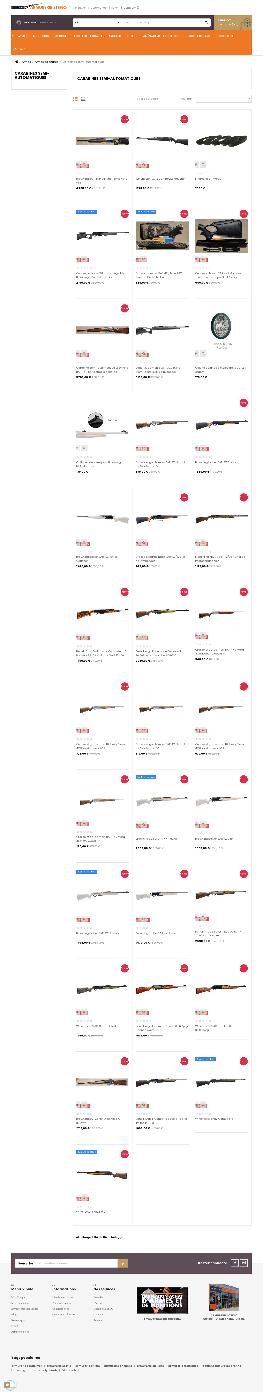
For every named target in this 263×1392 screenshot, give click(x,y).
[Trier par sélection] (224, 99)
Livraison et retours (62, 1297)
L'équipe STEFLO (103, 1308)
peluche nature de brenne (221, 1366)
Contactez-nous (60, 1308)
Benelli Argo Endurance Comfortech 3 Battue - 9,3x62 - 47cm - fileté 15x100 (101, 653)
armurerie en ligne (150, 1366)
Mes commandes (20, 1303)
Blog (13, 1314)
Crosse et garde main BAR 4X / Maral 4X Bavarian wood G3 (220, 746)
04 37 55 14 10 (51, 22)
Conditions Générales (63, 1314)
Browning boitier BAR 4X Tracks (215, 462)
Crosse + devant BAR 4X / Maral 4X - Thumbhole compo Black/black (219, 275)
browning (18, 1370)
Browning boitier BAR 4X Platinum (157, 839)
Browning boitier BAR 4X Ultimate (98, 933)
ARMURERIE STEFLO (224, 1315)
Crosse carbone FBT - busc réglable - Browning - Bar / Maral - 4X (101, 275)
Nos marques (18, 1320)
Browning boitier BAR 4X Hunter (156, 933)
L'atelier (97, 1303)
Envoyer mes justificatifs (24, 1308)
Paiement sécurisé (62, 1303)
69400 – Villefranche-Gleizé (224, 1319)
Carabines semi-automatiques (32, 75)
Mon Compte (18, 1297)
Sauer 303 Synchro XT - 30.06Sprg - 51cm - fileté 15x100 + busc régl (159, 370)
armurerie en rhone (118, 1366)
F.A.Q (14, 1326)
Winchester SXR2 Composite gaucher (161, 179)
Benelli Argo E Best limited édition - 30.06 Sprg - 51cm (218, 934)
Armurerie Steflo (20, 1331)
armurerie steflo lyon (27, 1366)
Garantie (98, 1314)
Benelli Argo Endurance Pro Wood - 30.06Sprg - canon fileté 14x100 (159, 653)
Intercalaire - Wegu (208, 179)
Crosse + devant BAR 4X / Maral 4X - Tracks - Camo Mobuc (160, 275)
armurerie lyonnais (43, 1370)
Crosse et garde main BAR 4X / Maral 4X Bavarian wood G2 (101, 746)
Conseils (98, 1297)
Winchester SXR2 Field (90, 1212)
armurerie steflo (59, 1366)
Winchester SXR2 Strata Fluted (96, 1026)
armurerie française (183, 1366)
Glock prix (69, 1370)
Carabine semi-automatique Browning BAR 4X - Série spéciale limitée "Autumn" (102, 372)
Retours (97, 1320)
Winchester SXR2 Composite (214, 1119)
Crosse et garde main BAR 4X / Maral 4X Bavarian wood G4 (220, 652)
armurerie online (87, 1366)
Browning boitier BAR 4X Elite (214, 839)
